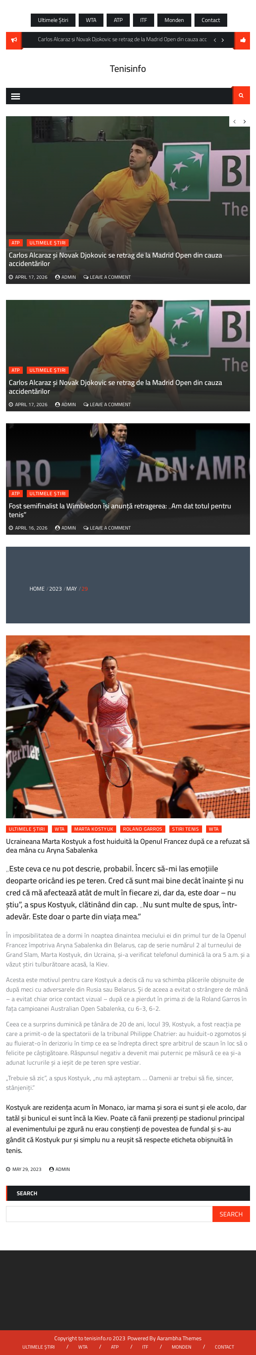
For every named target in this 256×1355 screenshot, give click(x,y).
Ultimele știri (53, 20)
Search (241, 95)
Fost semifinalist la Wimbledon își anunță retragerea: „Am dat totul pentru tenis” (120, 510)
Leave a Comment (110, 404)
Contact (211, 20)
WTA (91, 20)
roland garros (143, 829)
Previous (215, 40)
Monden (174, 20)
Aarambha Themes (179, 1338)
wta (214, 829)
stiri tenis (185, 829)
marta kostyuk (93, 829)
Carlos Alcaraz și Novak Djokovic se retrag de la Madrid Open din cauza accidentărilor (115, 387)
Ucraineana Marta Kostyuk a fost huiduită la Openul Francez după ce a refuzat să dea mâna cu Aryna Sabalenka (128, 846)
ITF (143, 20)
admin (69, 404)
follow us (242, 41)
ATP (118, 20)
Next (223, 40)
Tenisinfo (128, 68)
